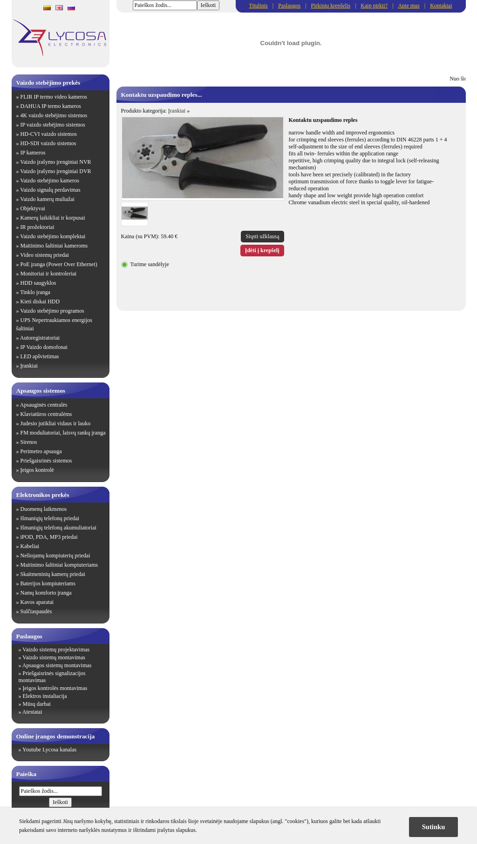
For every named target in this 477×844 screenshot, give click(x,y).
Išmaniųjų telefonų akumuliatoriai (58, 527)
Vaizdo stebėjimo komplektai (52, 236)
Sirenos (28, 442)
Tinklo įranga (35, 292)
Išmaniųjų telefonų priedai (50, 518)
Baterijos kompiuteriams (47, 583)
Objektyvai (32, 208)
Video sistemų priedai (44, 255)
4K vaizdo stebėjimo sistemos (54, 115)
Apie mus (408, 5)
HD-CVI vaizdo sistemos (48, 134)
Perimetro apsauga (41, 451)
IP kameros (33, 152)
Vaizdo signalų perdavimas (50, 190)
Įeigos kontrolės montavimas (55, 688)
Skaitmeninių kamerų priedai (52, 574)
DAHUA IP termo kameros (51, 106)
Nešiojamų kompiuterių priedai (55, 555)
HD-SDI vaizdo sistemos (48, 143)
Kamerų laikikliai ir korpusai (52, 217)
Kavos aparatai (37, 602)
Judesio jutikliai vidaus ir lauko (55, 423)
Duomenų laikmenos (43, 509)
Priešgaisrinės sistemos (46, 460)
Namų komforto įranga (46, 592)
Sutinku (433, 827)
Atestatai (32, 712)
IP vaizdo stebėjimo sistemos (52, 124)
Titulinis (258, 5)
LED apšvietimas (39, 356)
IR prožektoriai (37, 227)
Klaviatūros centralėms (46, 414)
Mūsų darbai (37, 704)
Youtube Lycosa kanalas (49, 749)
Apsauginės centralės (44, 405)
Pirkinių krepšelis (330, 5)
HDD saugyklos (38, 283)
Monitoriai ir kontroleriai (48, 273)
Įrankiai (29, 365)
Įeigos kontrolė (37, 470)
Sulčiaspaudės (36, 611)
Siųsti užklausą (262, 236)
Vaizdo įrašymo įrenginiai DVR (55, 171)
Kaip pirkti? (374, 5)
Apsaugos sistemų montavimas (57, 665)
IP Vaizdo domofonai (44, 347)
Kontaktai (441, 5)
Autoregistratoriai (40, 338)
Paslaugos (289, 5)
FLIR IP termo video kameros (54, 97)
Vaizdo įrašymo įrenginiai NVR (55, 162)
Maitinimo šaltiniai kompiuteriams (59, 565)
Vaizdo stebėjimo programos (52, 311)
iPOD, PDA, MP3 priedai (49, 537)
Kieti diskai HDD (40, 301)
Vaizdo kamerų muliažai (47, 199)
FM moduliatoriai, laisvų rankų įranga (63, 432)
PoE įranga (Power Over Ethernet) (58, 264)
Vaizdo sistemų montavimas (53, 657)
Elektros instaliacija (45, 696)
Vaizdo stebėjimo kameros (49, 180)
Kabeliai (30, 546)
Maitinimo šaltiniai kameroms (54, 245)
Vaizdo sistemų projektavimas (55, 649)
